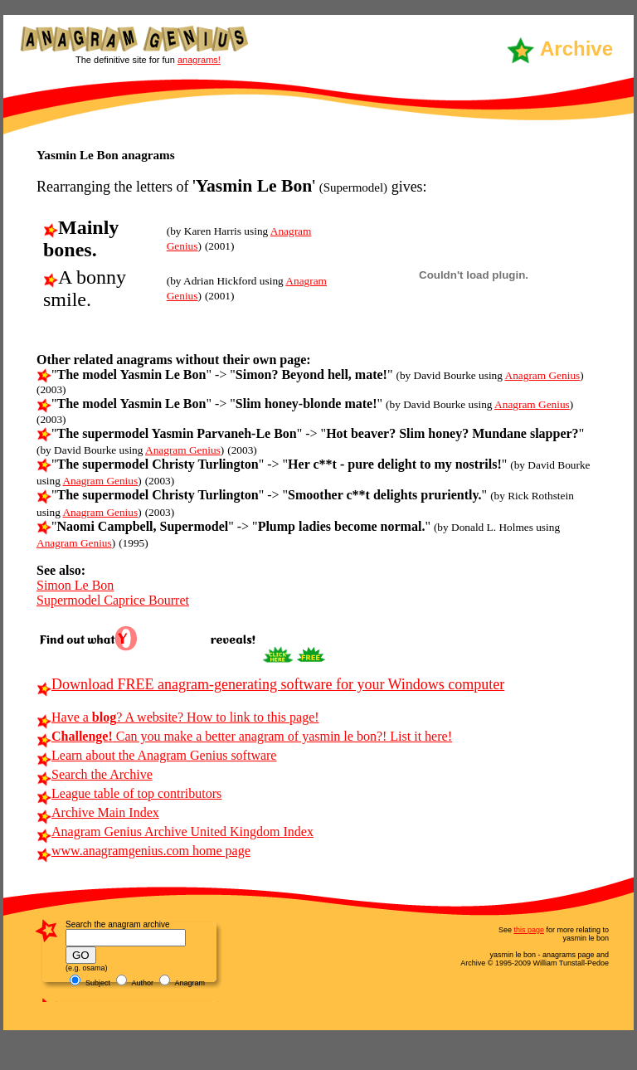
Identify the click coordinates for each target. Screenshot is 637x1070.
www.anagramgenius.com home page (143, 851)
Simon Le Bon (75, 585)
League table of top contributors (128, 793)
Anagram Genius (543, 375)
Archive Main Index (97, 812)
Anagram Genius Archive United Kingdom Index (175, 831)
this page (528, 930)
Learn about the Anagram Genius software (156, 755)
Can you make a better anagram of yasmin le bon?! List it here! (244, 736)
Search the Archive (94, 774)
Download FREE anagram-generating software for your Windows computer (270, 684)
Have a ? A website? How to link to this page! (177, 717)
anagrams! (199, 60)
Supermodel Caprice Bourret (112, 600)
